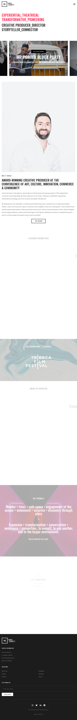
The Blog (4, 676)
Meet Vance (4, 671)
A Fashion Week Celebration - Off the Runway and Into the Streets (38, 62)
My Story (38, 221)
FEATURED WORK (38, 51)
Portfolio (4, 674)
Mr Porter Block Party (38, 57)
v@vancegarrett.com (10, 658)
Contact (40, 676)
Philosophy (41, 674)
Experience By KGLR (38, 714)
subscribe (7, 694)
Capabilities (41, 671)
